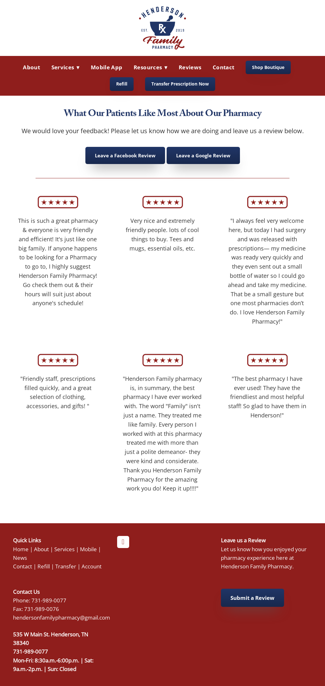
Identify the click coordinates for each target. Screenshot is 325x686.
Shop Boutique (268, 67)
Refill (121, 83)
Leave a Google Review (203, 155)
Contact (223, 67)
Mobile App (106, 67)
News (20, 557)
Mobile (88, 549)
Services (64, 549)
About (31, 67)
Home (21, 549)
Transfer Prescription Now (180, 83)
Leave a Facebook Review (125, 155)
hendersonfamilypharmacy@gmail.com (61, 617)
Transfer (65, 566)
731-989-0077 (48, 600)
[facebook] (123, 542)
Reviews (190, 67)
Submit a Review (252, 598)
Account (92, 566)
